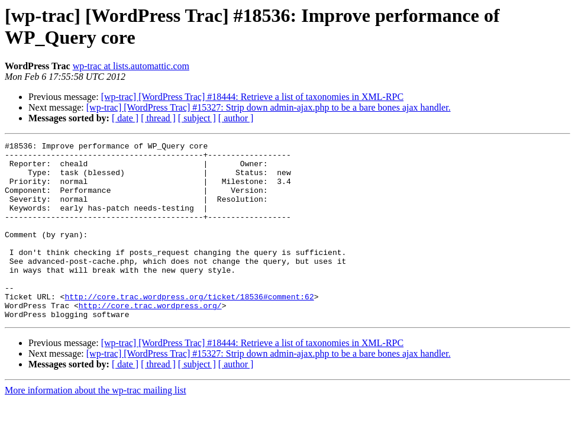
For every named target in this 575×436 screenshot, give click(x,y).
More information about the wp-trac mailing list (95, 426)
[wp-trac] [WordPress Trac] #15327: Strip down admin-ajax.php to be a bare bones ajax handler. (268, 107)
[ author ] (236, 118)
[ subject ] (197, 118)
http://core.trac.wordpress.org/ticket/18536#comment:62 (189, 328)
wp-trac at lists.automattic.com (131, 66)
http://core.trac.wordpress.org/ (150, 339)
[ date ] (125, 118)
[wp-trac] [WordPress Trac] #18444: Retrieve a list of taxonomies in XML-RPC (252, 97)
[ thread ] (158, 118)
